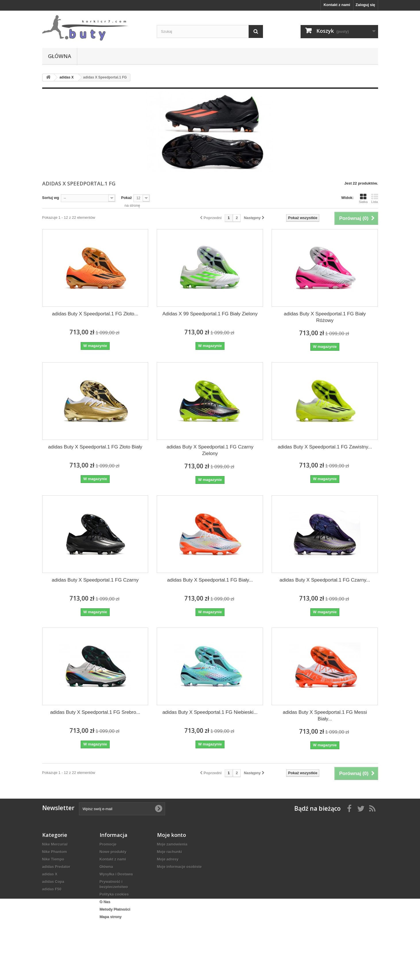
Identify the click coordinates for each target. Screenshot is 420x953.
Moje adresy (168, 859)
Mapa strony (111, 916)
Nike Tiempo (53, 859)
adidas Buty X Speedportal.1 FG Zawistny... (325, 447)
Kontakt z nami (337, 5)
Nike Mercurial (55, 844)
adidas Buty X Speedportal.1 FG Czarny (95, 580)
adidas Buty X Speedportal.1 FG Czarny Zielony (210, 450)
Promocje (108, 844)
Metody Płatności (115, 909)
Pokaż (126, 197)
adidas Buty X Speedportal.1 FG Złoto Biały (95, 447)
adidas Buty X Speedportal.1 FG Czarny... (325, 580)
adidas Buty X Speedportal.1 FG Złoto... (95, 314)
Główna (59, 56)
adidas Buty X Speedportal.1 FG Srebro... (95, 712)
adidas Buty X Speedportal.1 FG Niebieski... (210, 712)
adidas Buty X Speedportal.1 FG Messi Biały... (325, 716)
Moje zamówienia (172, 844)
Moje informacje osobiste (179, 866)
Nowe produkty (113, 852)
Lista (374, 198)
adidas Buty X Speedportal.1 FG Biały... (210, 580)
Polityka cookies (114, 894)
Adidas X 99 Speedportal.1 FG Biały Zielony (210, 314)
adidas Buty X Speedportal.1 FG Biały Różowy (325, 317)
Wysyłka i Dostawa (116, 874)
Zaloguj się (365, 5)
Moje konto (171, 834)
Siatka (363, 198)
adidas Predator (56, 866)
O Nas (105, 902)
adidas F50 (51, 889)
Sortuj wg (50, 197)
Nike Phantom (54, 852)
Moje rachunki (169, 852)
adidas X (49, 874)
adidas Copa (53, 881)
